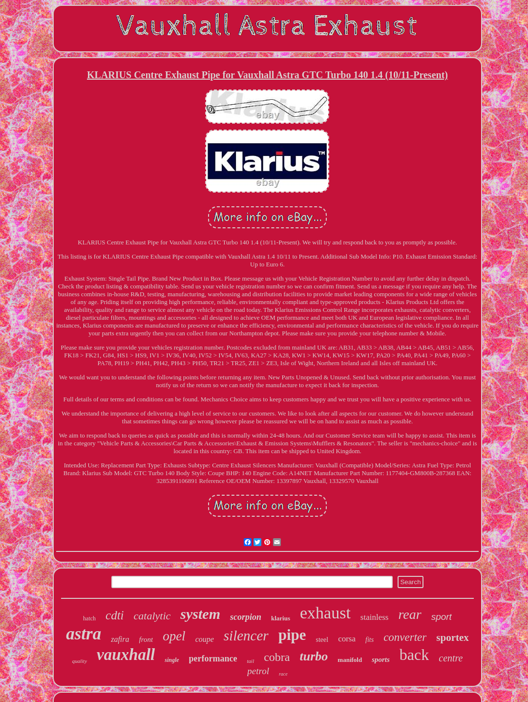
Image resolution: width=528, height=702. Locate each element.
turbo (314, 656)
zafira (120, 639)
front (146, 639)
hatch (89, 618)
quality (79, 661)
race (283, 674)
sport (441, 617)
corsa (347, 638)
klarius (280, 618)
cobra (277, 657)
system (200, 614)
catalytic (152, 616)
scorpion (245, 617)
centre (451, 658)
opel (174, 636)
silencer (246, 635)
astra (83, 633)
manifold (350, 659)
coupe (204, 639)
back (414, 654)
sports (381, 659)
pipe (292, 634)
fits (369, 639)
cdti (115, 615)
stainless (374, 617)
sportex (452, 637)
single (172, 660)
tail (250, 661)
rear (409, 614)
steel (322, 639)
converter (404, 637)
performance (213, 658)
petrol (258, 671)
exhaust (325, 613)
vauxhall (126, 654)
